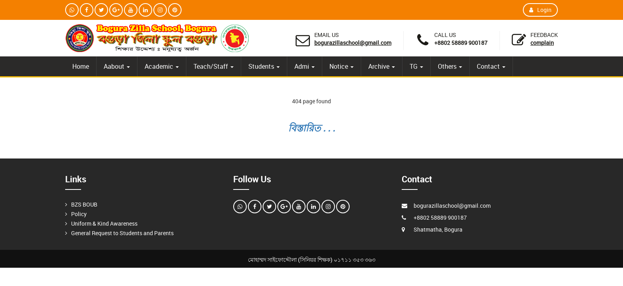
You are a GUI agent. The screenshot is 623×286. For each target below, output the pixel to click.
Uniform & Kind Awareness (104, 223)
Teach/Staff (213, 66)
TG (416, 66)
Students (264, 66)
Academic (162, 66)
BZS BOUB (84, 204)
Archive (381, 66)
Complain (542, 42)
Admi (304, 66)
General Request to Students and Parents (122, 233)
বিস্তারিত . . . (311, 128)
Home (80, 66)
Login (540, 10)
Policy (79, 214)
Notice (341, 66)
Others (450, 66)
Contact (491, 66)
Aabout (117, 66)
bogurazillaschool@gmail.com (352, 42)
